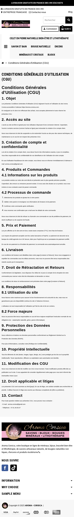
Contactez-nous (37, 12)
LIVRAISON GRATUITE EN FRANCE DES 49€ (22, 9)
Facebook (5, 468)
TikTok (13, 468)
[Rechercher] (57, 20)
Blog (70, 12)
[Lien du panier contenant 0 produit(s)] (66, 29)
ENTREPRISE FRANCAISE (14, 12)
